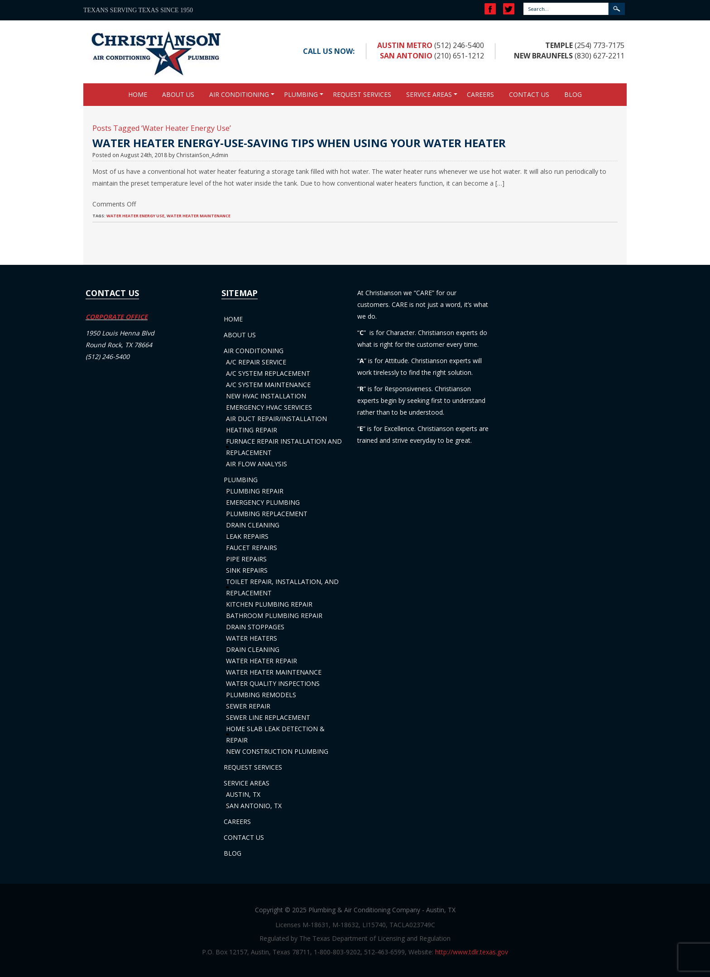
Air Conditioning (239, 94)
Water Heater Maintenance (198, 216)
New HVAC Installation (266, 396)
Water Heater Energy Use (135, 216)
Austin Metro (404, 45)
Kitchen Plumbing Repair (269, 604)
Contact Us (529, 94)
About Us (178, 94)
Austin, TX (243, 794)
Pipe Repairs (246, 559)
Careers (480, 94)
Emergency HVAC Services (269, 407)
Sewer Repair (248, 706)
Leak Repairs (247, 536)
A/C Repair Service (256, 362)
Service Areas (429, 94)
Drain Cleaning (252, 525)
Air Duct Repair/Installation (276, 418)
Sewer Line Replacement (268, 717)
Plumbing (301, 94)
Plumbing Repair (254, 491)
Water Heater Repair (261, 660)
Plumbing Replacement (266, 513)
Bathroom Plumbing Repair (274, 615)
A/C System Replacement (268, 373)
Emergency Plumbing (263, 502)
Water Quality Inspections (273, 683)
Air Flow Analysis (256, 464)
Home (137, 94)
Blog (573, 94)
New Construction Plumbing (277, 751)
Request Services (362, 94)
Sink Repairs (247, 570)
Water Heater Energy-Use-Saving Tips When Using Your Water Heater (299, 142)
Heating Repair (251, 430)
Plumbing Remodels (261, 694)
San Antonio (406, 56)
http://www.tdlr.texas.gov (471, 952)
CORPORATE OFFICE (117, 316)
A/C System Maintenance (268, 384)
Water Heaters (251, 638)
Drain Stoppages (255, 627)
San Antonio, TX (254, 805)
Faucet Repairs (251, 547)
